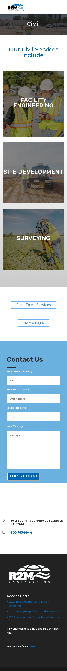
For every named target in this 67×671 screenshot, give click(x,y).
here (33, 646)
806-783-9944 (21, 532)
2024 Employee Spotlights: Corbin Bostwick (34, 611)
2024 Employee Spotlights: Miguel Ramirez (34, 617)
